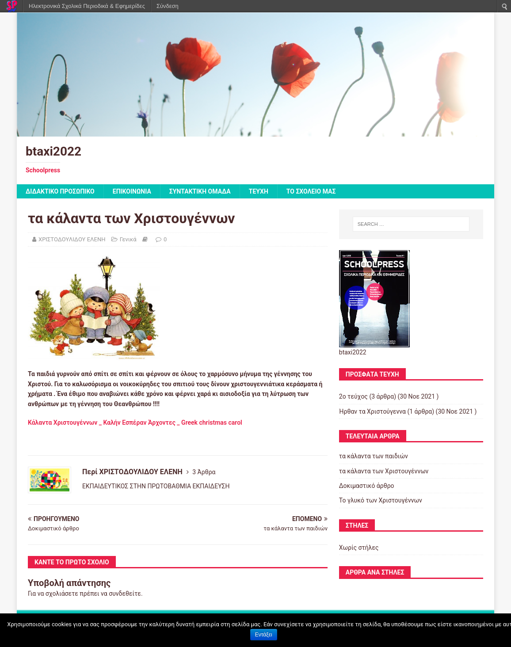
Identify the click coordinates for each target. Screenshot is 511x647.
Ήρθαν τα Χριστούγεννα (372, 411)
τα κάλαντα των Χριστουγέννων (384, 471)
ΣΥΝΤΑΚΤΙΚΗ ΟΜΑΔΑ (200, 191)
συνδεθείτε (125, 593)
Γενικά (128, 239)
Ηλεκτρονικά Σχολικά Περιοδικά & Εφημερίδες (87, 6)
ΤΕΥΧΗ (258, 191)
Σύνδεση (167, 6)
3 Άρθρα (203, 472)
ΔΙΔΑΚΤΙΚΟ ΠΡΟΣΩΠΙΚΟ (60, 191)
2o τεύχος (353, 396)
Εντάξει (263, 635)
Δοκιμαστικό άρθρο (366, 485)
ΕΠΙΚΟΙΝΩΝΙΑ (132, 191)
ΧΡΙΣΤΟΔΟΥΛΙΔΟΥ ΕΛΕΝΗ (72, 239)
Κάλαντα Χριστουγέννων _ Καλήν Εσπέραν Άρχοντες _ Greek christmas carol (135, 422)
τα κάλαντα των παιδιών (373, 456)
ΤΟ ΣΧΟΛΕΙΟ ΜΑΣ (311, 191)
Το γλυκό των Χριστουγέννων (380, 500)
